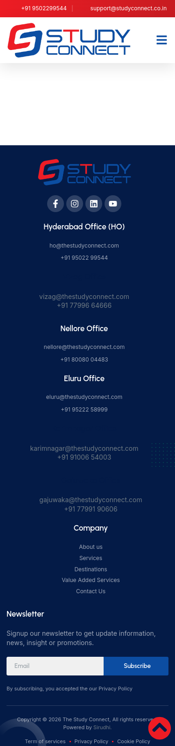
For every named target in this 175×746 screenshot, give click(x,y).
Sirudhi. (102, 727)
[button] (162, 40)
